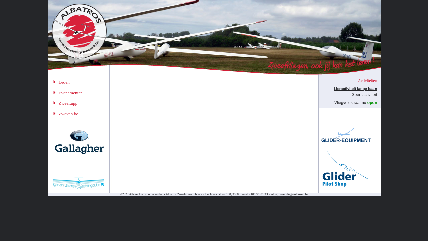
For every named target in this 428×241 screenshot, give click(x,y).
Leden (64, 82)
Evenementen (71, 92)
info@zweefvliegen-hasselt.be (289, 194)
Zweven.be (68, 113)
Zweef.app (68, 103)
